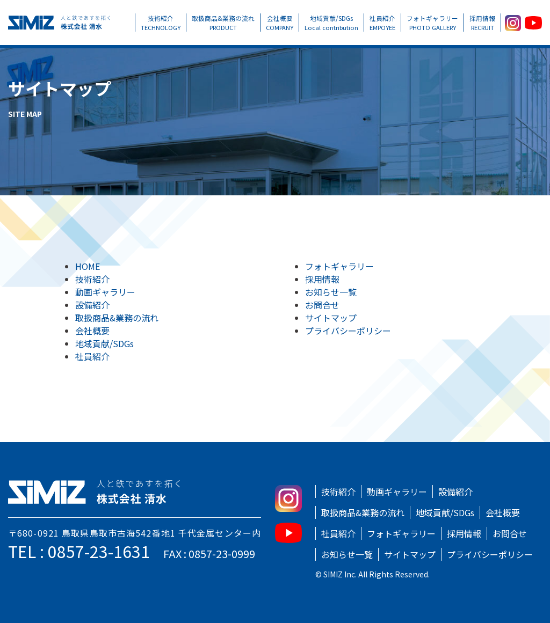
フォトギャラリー (432, 22)
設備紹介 (92, 304)
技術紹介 (160, 22)
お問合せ (322, 304)
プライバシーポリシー (348, 330)
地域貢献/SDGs (331, 22)
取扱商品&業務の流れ (223, 22)
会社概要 (279, 22)
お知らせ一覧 (331, 291)
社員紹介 (382, 22)
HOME (87, 266)
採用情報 (482, 22)
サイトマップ (331, 317)
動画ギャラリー (105, 291)
